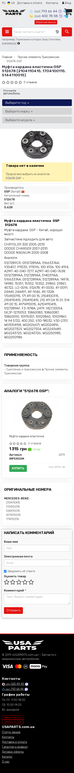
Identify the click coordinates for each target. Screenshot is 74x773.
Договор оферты (13, 752)
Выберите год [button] (17, 103)
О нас (5, 761)
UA (11, 3)
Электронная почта (18, 556)
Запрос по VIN (13, 721)
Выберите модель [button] (20, 120)
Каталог (7, 756)
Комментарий (15, 590)
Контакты (52, 3)
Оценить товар (15, 576)
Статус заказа (11, 732)
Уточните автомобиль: (11, 92)
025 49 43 (13, 684)
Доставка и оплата (29, 3)
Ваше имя (11, 541)
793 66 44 (44, 11)
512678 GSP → (15, 178)
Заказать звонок (13, 717)
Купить (18, 468)
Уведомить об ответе (19, 571)
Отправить (13, 610)
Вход (66, 3)
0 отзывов (30, 82)
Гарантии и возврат (15, 747)
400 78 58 (44, 16)
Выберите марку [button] (19, 111)
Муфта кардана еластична (26, 436)
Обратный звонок (46, 22)
